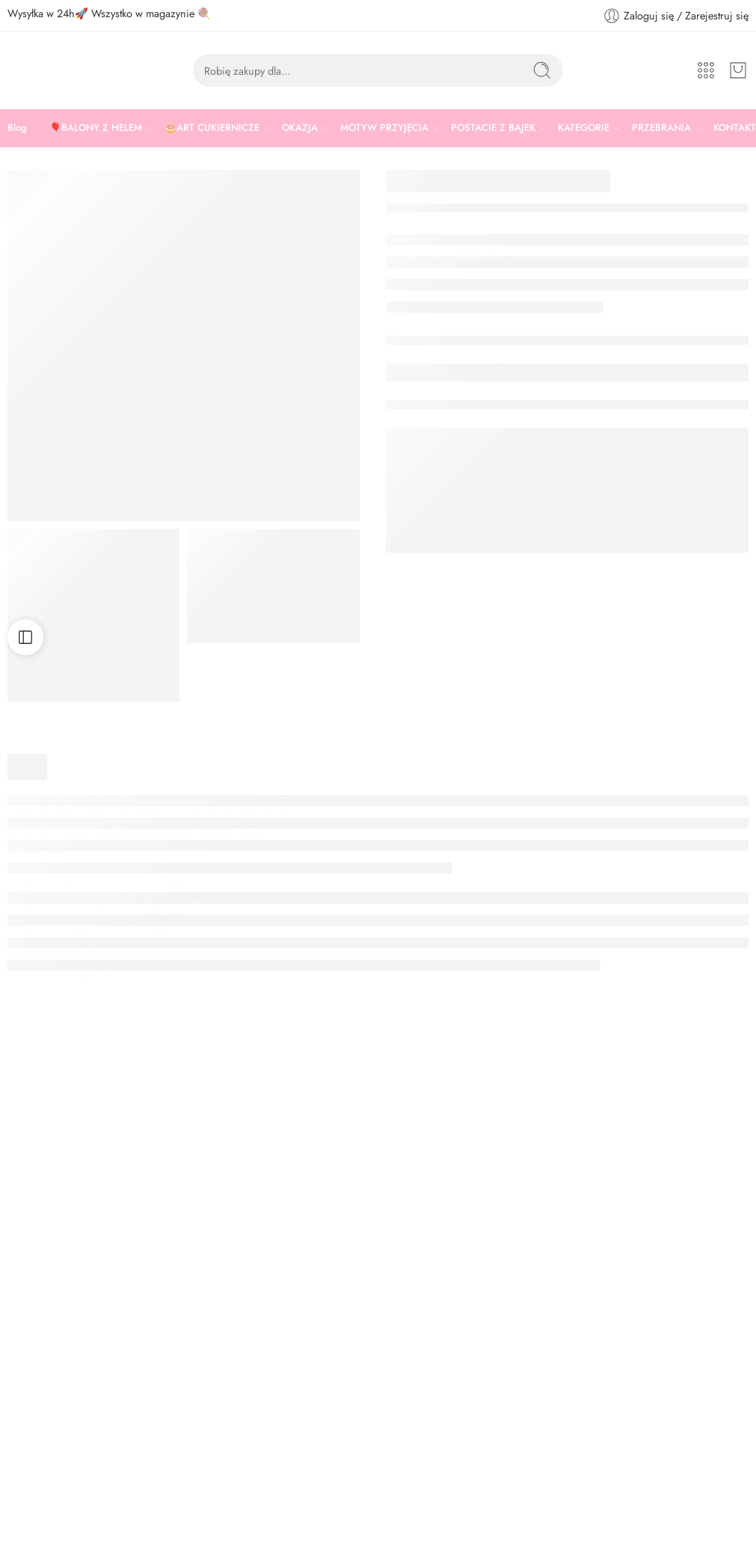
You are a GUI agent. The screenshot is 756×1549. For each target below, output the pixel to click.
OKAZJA (300, 127)
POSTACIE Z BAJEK (493, 127)
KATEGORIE (583, 127)
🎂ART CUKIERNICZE (212, 127)
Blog (17, 127)
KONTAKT (734, 127)
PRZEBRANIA (661, 127)
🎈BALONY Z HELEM (95, 127)
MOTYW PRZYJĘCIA (384, 127)
